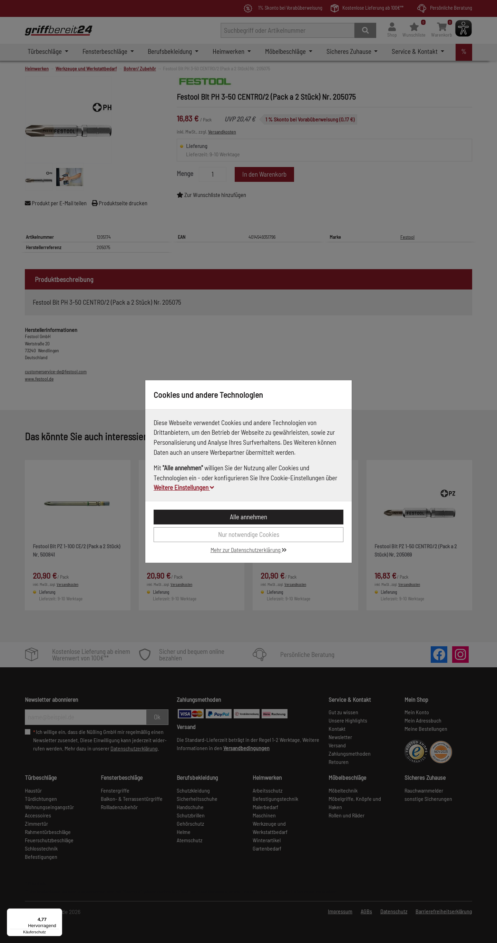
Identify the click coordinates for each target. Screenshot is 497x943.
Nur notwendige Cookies (248, 534)
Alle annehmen (248, 517)
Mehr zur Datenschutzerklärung (249, 549)
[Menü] (58, 912)
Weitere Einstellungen (184, 487)
